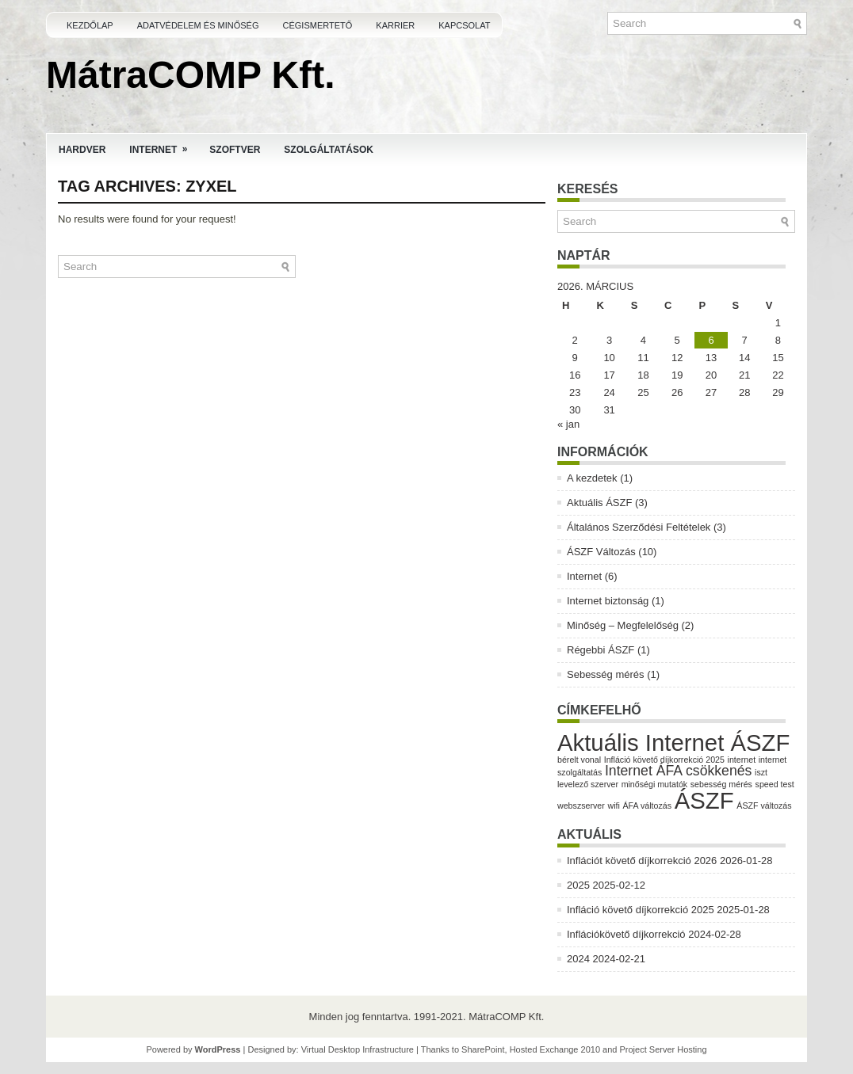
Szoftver (234, 149)
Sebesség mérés (606, 674)
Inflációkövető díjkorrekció (626, 934)
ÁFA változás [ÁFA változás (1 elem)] (646, 805)
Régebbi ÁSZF (600, 650)
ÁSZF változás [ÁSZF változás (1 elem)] (763, 805)
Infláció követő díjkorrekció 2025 (640, 910)
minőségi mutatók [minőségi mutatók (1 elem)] (655, 784)
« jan (568, 424)
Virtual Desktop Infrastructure (357, 1049)
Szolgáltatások (328, 149)
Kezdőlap (90, 25)
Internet (163, 144)
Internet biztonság (607, 601)
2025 (578, 885)
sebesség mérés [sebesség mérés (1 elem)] (721, 784)
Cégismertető (318, 25)
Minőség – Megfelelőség (623, 625)
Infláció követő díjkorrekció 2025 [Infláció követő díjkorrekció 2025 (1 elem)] (664, 759)
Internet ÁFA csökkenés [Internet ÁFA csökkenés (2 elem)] (678, 771)
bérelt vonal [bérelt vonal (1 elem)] (579, 759)
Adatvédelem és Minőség (198, 25)
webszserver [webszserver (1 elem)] (581, 805)
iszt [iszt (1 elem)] (761, 772)
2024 (578, 959)
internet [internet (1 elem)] (742, 759)
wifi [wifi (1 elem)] (613, 805)
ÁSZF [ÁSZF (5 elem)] (704, 800)
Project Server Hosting (663, 1049)
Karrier (395, 25)
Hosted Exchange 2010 (555, 1049)
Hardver (82, 149)
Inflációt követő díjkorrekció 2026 (642, 860)
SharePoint (482, 1049)
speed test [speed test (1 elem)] (774, 784)
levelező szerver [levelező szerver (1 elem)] (587, 784)
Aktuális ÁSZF (599, 502)
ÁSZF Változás (601, 552)
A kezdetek (592, 478)
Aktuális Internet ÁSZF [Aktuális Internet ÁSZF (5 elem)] (673, 742)
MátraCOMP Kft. (190, 75)
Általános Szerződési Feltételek (638, 527)
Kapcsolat (464, 25)
